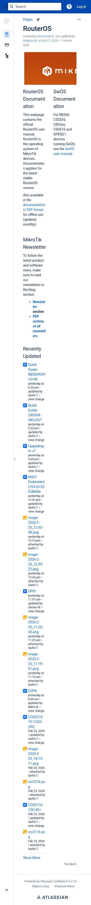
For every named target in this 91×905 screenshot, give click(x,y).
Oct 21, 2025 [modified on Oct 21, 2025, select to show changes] (50, 40)
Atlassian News (64, 886)
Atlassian (52, 897)
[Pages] (7, 34)
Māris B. (33, 707)
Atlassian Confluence (54, 881)
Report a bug (40, 886)
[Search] (12, 7)
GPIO (32, 591)
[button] (69, 6)
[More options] (79, 19)
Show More (31, 858)
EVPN (32, 691)
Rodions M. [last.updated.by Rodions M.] (30, 40)
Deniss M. (34, 607)
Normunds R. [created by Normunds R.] (45, 36)
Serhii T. (33, 395)
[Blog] (7, 45)
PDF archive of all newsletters (39, 326)
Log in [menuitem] (81, 7)
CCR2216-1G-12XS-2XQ (35, 722)
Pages (28, 19)
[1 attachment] (38, 19)
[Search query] (34, 6)
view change (36, 399)
